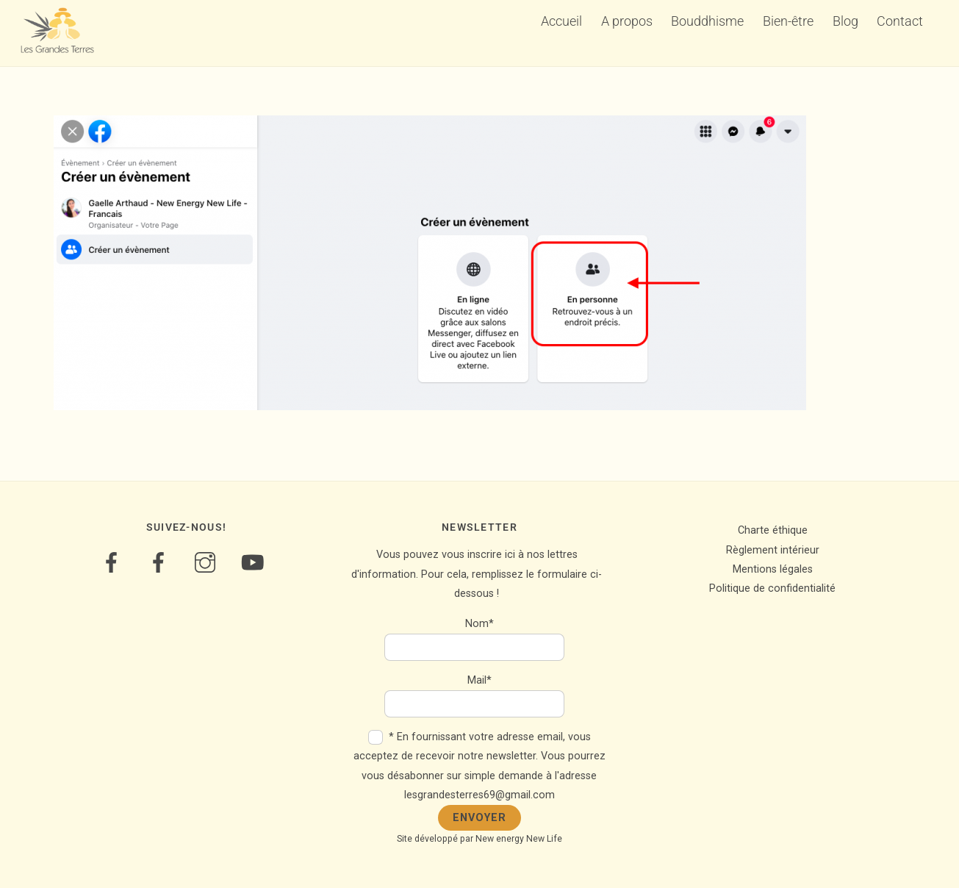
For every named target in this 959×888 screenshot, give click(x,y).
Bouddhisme (707, 21)
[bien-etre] (113, 562)
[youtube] (254, 562)
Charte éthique (773, 530)
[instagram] (207, 562)
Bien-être (788, 21)
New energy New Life (518, 839)
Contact (900, 21)
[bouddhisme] (160, 562)
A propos (627, 21)
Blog (845, 21)
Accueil (561, 21)
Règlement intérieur (772, 550)
